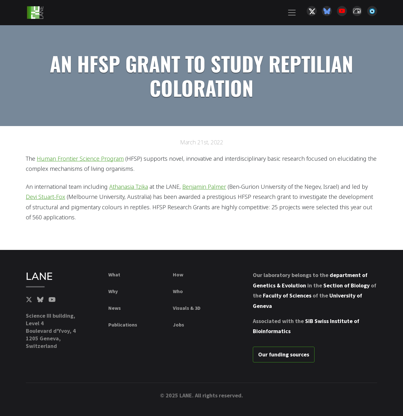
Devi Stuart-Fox (45, 196)
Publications (122, 324)
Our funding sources (283, 354)
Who (178, 291)
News (114, 308)
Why (113, 291)
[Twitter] (29, 299)
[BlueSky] (40, 299)
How (178, 274)
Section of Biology (346, 285)
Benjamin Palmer (204, 186)
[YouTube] (52, 299)
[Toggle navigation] (292, 12)
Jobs (178, 324)
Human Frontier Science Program (80, 158)
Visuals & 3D (187, 308)
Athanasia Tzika (128, 186)
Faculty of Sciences (287, 295)
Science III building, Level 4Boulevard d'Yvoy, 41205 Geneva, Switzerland (51, 331)
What (114, 274)
